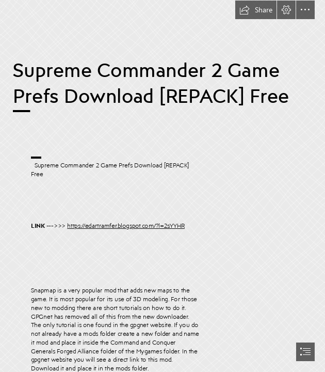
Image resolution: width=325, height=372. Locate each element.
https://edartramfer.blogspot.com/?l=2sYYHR (126, 225)
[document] (162, 186)
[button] (256, 10)
